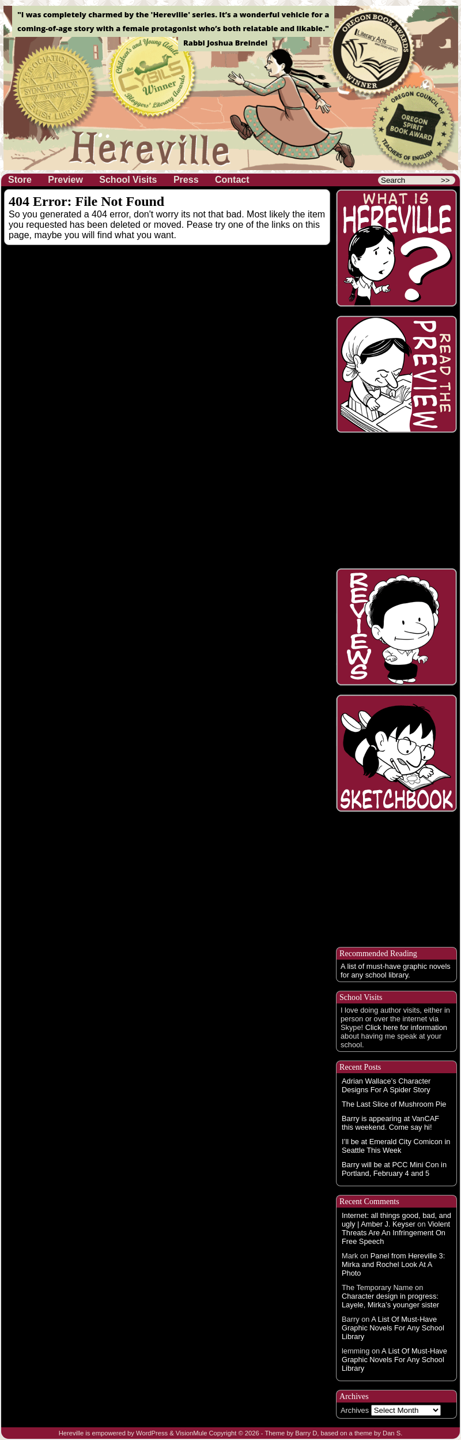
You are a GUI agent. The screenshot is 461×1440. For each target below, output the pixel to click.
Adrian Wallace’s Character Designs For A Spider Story (386, 1085)
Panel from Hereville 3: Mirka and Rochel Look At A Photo (393, 1264)
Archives (355, 1410)
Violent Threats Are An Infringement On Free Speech (396, 1233)
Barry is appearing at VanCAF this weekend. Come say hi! (390, 1122)
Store (20, 180)
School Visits (128, 180)
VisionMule (191, 1433)
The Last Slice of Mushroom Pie (394, 1104)
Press (186, 180)
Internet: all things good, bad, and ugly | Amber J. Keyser (396, 1219)
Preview (65, 180)
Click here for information (406, 1027)
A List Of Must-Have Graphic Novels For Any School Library (393, 1328)
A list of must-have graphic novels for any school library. (396, 970)
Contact (232, 180)
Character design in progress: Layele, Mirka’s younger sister (390, 1300)
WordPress (152, 1433)
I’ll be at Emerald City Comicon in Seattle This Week (396, 1146)
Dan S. (392, 1433)
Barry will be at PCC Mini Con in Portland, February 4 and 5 (394, 1169)
